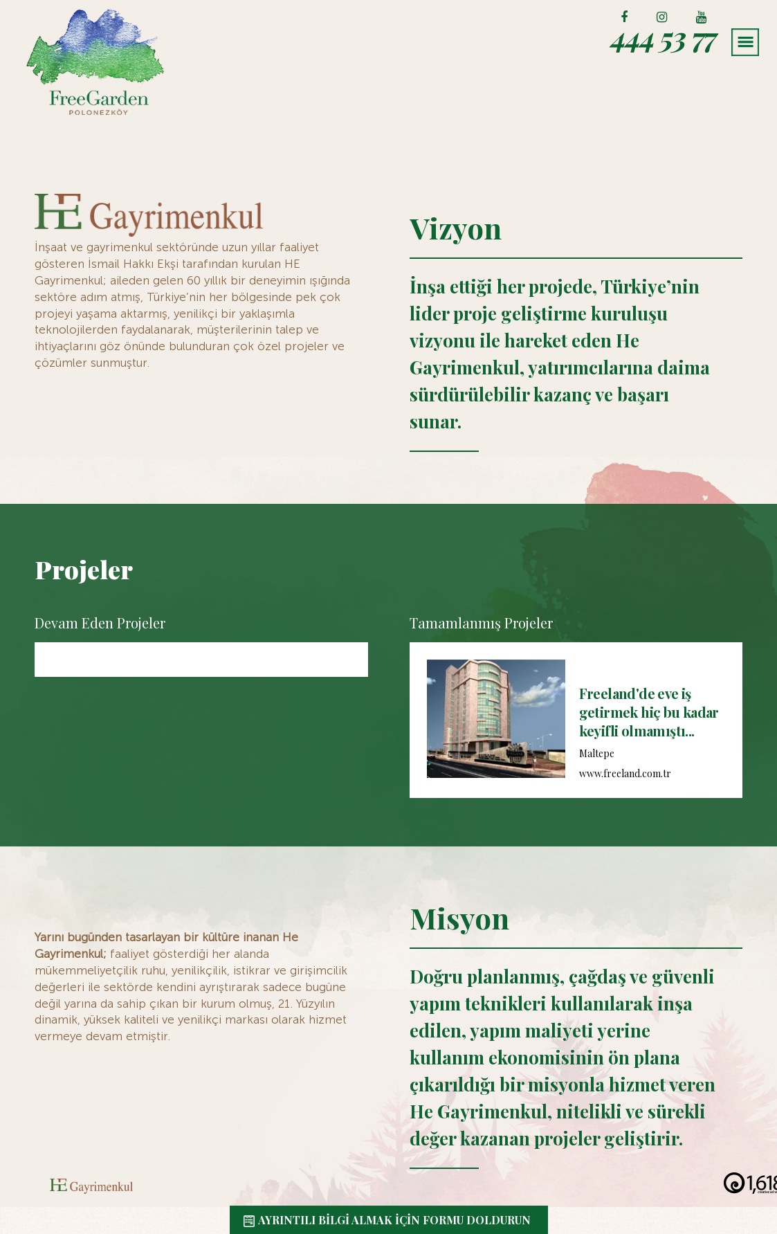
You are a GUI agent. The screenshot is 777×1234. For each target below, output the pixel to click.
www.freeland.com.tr (625, 773)
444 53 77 (661, 36)
